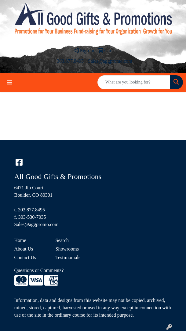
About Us (23, 248)
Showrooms (67, 248)
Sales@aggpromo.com (110, 61)
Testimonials (68, 257)
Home (20, 240)
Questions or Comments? (39, 270)
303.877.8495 (70, 61)
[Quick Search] (133, 82)
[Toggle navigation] (9, 82)
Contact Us (25, 257)
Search (62, 240)
